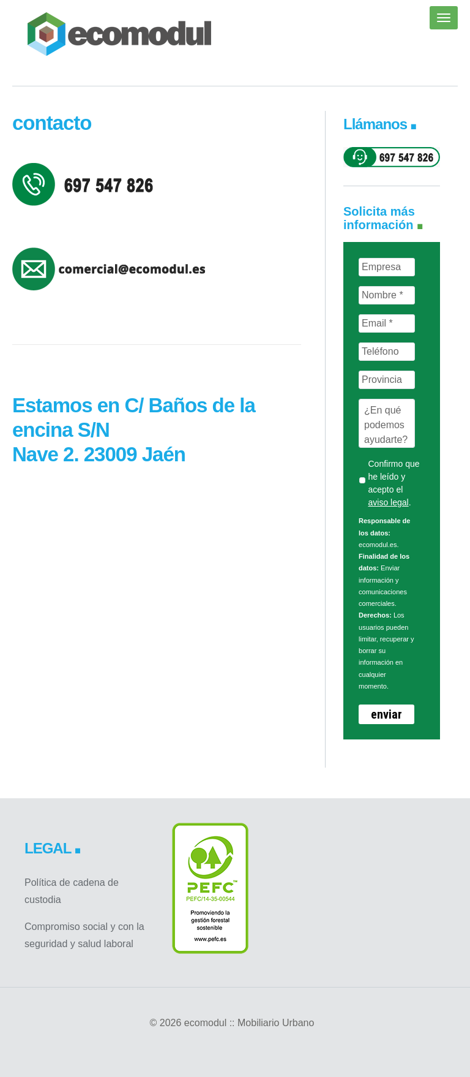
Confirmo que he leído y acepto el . (393, 483)
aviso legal (388, 502)
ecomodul (119, 33)
